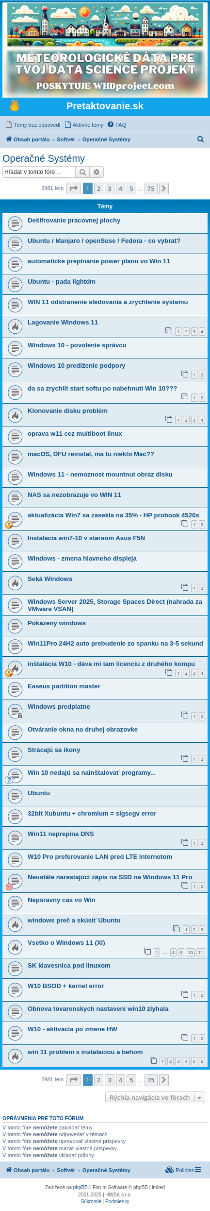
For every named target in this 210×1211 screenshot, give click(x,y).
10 (190, 952)
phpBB (80, 1187)
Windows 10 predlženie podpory (76, 365)
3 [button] (109, 188)
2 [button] (98, 188)
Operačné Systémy (43, 158)
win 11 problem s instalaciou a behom (85, 1052)
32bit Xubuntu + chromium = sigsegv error (92, 813)
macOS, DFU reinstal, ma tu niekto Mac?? (91, 454)
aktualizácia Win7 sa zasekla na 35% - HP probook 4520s (113, 515)
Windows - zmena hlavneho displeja (82, 558)
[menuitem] (33, 125)
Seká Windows (50, 578)
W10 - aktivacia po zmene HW (72, 1029)
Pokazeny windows (57, 623)
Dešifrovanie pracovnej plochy (74, 220)
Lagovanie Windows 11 (63, 322)
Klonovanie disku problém (68, 410)
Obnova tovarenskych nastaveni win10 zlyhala (98, 1008)
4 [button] (120, 188)
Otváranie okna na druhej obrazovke (83, 729)
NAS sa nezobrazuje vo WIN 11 (74, 494)
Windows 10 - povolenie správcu (77, 345)
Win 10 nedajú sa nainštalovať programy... (92, 772)
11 (200, 952)
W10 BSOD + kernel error (66, 985)
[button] (73, 188)
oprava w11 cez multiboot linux (75, 433)
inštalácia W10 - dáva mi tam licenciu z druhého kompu (111, 663)
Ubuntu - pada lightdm (62, 281)
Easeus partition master (64, 686)
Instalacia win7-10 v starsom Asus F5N (86, 538)
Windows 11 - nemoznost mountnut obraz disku (100, 474)
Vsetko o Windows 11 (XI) (66, 942)
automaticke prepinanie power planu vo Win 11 (99, 261)
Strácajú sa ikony (54, 749)
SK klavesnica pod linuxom (69, 965)
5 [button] (131, 188)
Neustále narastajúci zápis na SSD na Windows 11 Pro (110, 877)
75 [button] (151, 188)
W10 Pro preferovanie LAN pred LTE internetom (100, 856)
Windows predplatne (59, 706)
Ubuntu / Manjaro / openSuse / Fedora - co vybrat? (104, 240)
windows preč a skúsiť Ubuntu (74, 920)
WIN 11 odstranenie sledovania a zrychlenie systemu (108, 302)
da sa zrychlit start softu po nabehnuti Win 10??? (102, 388)
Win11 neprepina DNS (61, 833)
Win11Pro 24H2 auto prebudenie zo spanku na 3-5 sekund (115, 643)
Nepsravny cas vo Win (62, 900)
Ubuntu (39, 793)
